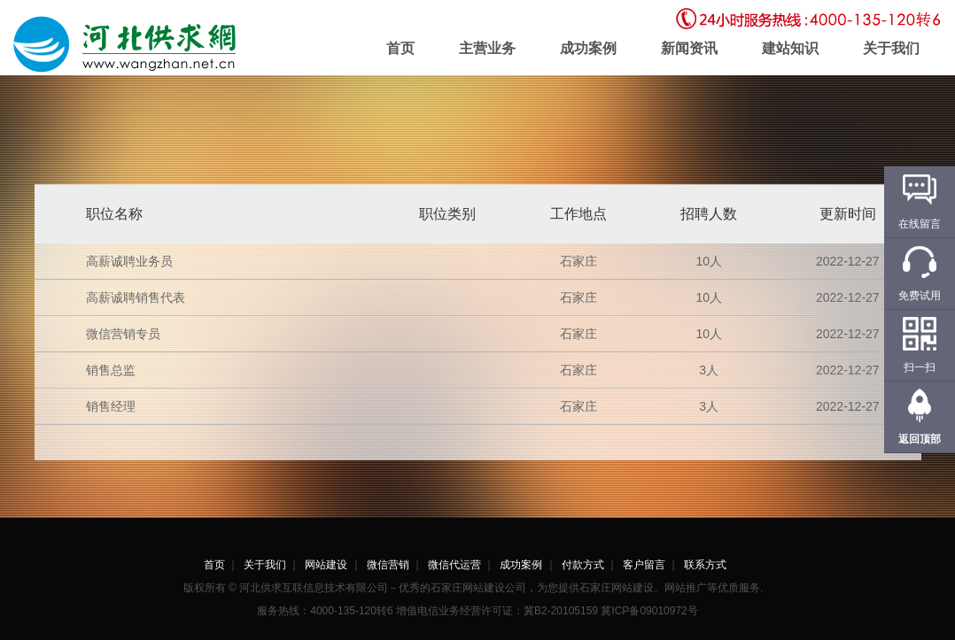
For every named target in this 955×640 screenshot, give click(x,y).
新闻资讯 (689, 48)
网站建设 (326, 565)
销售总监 (111, 370)
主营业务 (487, 48)
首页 (400, 48)
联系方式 (705, 565)
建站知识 (790, 48)
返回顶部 (919, 439)
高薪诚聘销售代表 (135, 297)
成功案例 (588, 48)
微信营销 (388, 565)
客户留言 (644, 565)
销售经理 (111, 406)
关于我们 (891, 48)
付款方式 (583, 565)
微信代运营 (454, 565)
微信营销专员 (123, 334)
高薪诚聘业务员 (129, 261)
